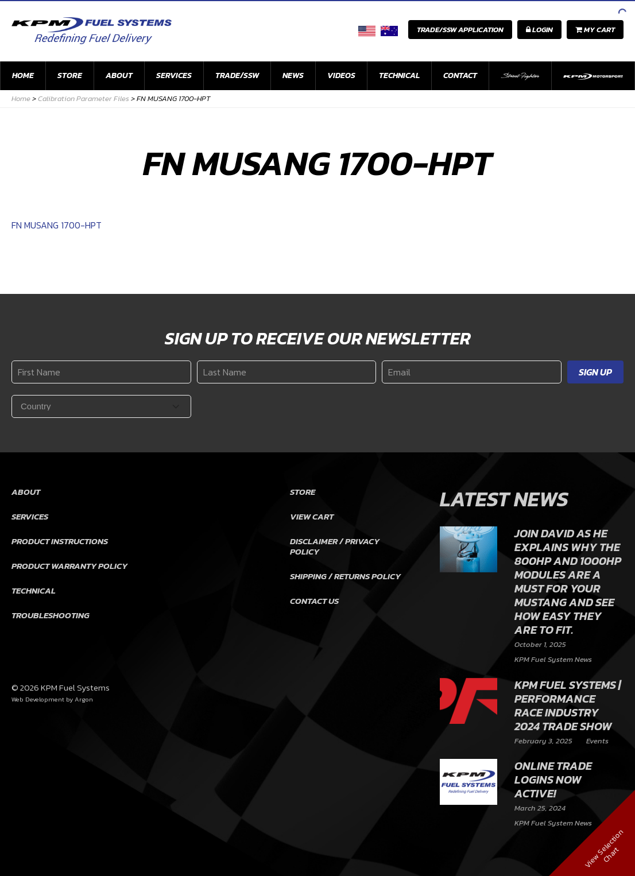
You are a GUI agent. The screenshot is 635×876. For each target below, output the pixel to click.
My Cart (595, 29)
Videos (341, 75)
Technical (399, 75)
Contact (460, 75)
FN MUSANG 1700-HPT (56, 225)
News (293, 75)
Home (23, 75)
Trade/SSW (237, 75)
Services (174, 75)
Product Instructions (59, 541)
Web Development (37, 699)
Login (539, 29)
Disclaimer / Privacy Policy (335, 546)
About (119, 75)
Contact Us (314, 600)
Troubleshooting (50, 615)
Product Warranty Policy (69, 565)
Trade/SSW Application (460, 29)
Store (69, 75)
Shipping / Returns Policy (345, 576)
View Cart (312, 516)
